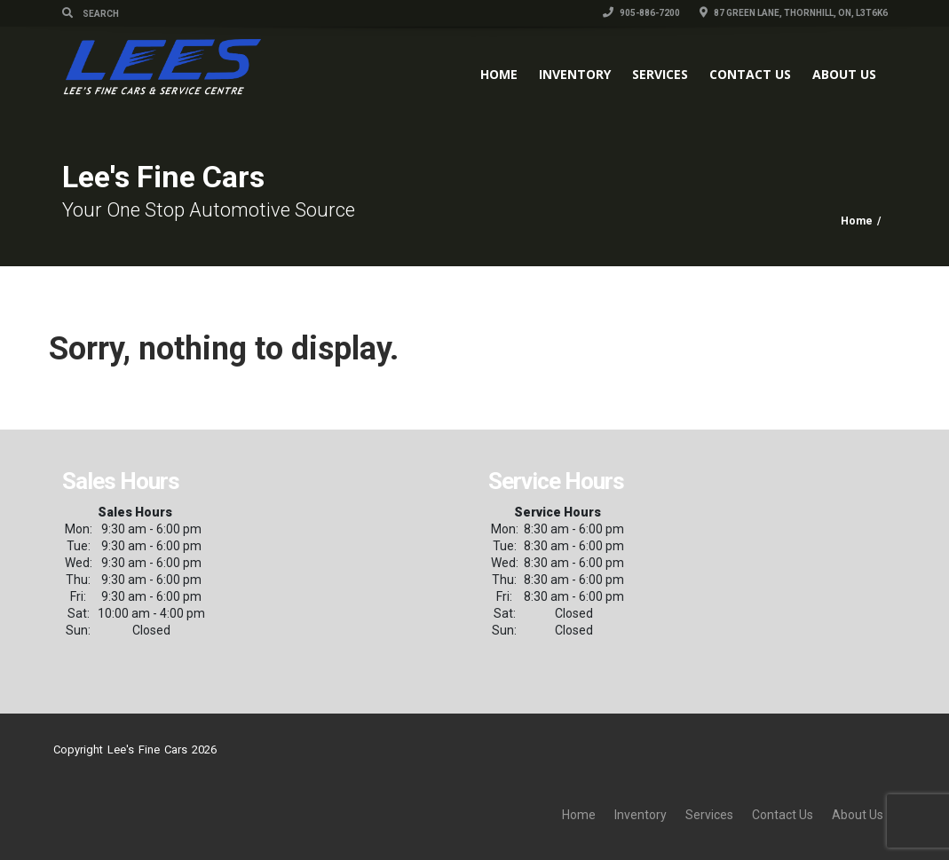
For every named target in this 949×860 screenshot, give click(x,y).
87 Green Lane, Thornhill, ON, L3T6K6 (794, 13)
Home (499, 74)
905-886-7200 (641, 13)
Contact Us (750, 74)
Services (660, 74)
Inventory (575, 74)
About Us (844, 74)
